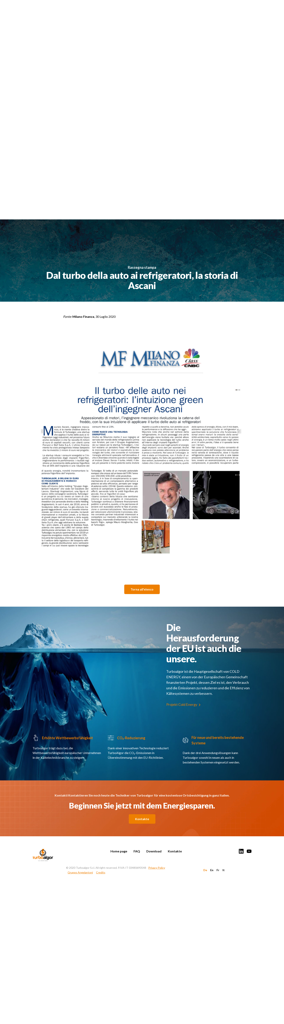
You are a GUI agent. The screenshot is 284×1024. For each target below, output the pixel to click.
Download (154, 851)
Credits (100, 872)
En (211, 870)
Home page (118, 851)
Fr (218, 870)
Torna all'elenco (142, 589)
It (223, 870)
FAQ (137, 851)
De (205, 870)
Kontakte (142, 819)
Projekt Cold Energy (181, 704)
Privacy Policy (156, 867)
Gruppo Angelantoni (80, 872)
